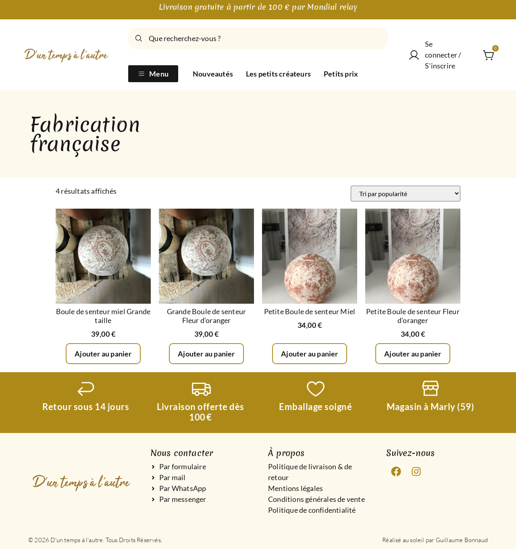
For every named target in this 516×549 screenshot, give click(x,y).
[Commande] (405, 193)
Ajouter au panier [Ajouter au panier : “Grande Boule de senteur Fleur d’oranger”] (206, 353)
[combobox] (257, 38)
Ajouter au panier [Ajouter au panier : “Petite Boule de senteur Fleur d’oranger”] (412, 353)
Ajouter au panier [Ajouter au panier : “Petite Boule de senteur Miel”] (309, 353)
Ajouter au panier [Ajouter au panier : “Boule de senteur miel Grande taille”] (103, 353)
